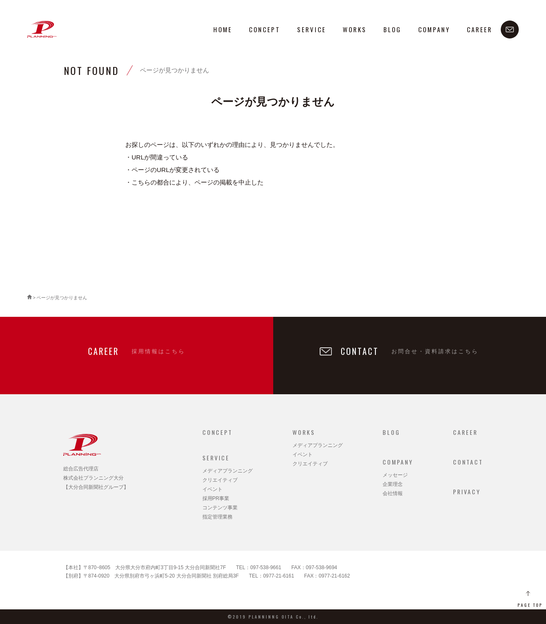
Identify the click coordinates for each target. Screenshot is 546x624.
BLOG (392, 29)
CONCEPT (264, 29)
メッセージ (395, 475)
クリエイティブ (220, 480)
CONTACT (468, 461)
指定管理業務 (217, 517)
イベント (212, 489)
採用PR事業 (216, 498)
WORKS (355, 29)
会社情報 (393, 493)
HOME (222, 29)
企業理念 (393, 484)
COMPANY (434, 29)
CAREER (479, 29)
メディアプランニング (227, 471)
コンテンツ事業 (220, 508)
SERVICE (311, 29)
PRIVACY (467, 491)
